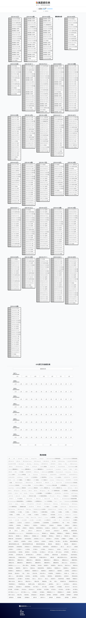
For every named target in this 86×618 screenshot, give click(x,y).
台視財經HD (43, 541)
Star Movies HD (63, 506)
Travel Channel (21, 517)
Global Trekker (11, 488)
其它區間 (44, 9)
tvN (59, 520)
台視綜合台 (36, 541)
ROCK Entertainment (65, 504)
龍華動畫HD (69, 594)
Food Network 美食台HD (39, 485)
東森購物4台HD (35, 570)
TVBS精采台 (36, 514)
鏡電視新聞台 (28, 586)
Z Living (46, 517)
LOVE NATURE (66, 493)
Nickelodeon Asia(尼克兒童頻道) (71, 501)
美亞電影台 (27, 578)
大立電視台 (27, 549)
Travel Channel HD (11, 517)
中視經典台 (18, 525)
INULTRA (25, 493)
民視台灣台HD (43, 573)
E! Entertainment (44, 474)
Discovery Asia (68, 472)
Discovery (76, 472)
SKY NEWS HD (31, 506)
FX (52, 482)
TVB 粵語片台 (35, 512)
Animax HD (20, 458)
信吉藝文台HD (55, 528)
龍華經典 (51, 597)
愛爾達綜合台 (56, 560)
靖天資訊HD (53, 589)
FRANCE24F (47, 482)
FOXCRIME (76, 480)
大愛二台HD (69, 546)
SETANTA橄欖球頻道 (13, 506)
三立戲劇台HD (11, 522)
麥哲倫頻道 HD (34, 594)
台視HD (9, 541)
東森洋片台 (25, 568)
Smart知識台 (55, 506)
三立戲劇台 (75, 520)
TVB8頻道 (29, 514)
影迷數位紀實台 (12, 557)
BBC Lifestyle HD (37, 461)
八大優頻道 (69, 528)
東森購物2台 (66, 568)
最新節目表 (43, 369)
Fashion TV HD (59, 482)
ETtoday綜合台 (58, 477)
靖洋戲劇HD (34, 592)
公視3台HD (30, 530)
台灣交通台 (56, 538)
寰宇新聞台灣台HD (30, 554)
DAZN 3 (76, 469)
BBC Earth (18, 461)
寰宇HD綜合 (50, 552)
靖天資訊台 (61, 589)
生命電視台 (42, 576)
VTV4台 (27, 517)
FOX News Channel (60, 480)
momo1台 (17, 520)
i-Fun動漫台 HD (67, 517)
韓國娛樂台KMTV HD (51, 592)
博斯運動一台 (18, 536)
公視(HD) (76, 528)
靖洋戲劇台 (42, 592)
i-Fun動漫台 (75, 517)
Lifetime (24, 496)
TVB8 (24, 514)
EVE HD (9, 480)
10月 (35, 376)
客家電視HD (27, 552)
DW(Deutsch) (36, 472)
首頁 (21, 610)
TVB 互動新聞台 (11, 512)
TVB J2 (66, 509)
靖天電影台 (75, 589)
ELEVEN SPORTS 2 (62, 474)
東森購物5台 (43, 570)
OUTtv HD (10, 504)
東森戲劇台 (10, 568)
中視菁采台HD (43, 525)
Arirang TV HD (34, 458)
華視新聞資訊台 (22, 584)
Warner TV (40, 517)
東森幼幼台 (75, 565)
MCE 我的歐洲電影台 (43, 496)
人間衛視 (18, 528)
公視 (10, 530)
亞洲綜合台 (75, 525)
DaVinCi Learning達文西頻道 (47, 472)
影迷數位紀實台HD (22, 557)
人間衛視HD (24, 528)
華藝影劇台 (44, 581)
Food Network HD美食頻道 (14, 485)
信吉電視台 (62, 528)
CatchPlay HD (34, 466)
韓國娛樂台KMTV (61, 592)
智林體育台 (53, 565)
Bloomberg (29, 464)
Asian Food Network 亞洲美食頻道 (70, 458)
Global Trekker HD (73, 485)
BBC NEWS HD (46, 461)
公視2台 (16, 530)
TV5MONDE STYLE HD (52, 509)
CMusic (66, 464)
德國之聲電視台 (74, 557)
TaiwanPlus (60, 514)
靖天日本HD (67, 586)
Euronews (52, 480)
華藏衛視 (68, 578)
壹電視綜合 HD (28, 546)
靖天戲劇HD (52, 586)
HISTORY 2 (10, 493)
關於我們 (22, 611)
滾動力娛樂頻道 (19, 576)
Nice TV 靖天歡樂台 (48, 501)
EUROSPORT (75, 477)
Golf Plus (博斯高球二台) (45, 488)
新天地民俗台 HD (73, 562)
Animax (26, 458)
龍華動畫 (62, 594)
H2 (65, 488)
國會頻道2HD (74, 544)
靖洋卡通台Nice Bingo (25, 592)
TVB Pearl (76, 509)
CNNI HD (27, 466)
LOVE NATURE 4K (58, 493)
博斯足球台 (10, 536)
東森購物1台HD (57, 568)
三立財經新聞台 (45, 522)
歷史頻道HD (17, 573)
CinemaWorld (58, 469)
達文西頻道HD (67, 584)
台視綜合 (30, 541)
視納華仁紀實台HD (42, 584)
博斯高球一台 (59, 536)
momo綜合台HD (47, 520)
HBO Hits (10, 490)
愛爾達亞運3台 (29, 560)
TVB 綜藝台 (60, 512)
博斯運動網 (44, 536)
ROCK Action (55, 504)
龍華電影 (67, 597)
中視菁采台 (35, 525)
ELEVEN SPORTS (11, 477)
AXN (14, 458)
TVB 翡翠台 (67, 512)
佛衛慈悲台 (31, 528)
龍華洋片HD (43, 597)
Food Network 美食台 (26, 485)
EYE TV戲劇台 (19, 480)
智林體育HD (46, 565)
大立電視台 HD (19, 549)
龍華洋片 (35, 597)
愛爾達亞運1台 (12, 560)
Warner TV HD (33, 517)
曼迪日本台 (60, 565)
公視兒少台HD (39, 530)
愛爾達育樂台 (74, 560)
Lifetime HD (18, 496)
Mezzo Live (56, 498)
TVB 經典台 (52, 512)
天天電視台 (43, 549)
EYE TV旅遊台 (36, 480)
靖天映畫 (10, 589)
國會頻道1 (50, 544)
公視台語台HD (57, 530)
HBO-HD (30, 490)
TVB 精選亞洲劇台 (44, 512)
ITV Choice (32, 493)
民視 (23, 573)
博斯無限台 (52, 533)
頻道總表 (69, 592)
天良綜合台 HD (51, 549)
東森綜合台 (32, 568)
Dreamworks (35, 474)
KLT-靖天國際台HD (48, 493)
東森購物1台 (49, 568)
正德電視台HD (75, 570)
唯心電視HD (58, 541)
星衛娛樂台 (33, 565)
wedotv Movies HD (66, 520)
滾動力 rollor (11, 576)
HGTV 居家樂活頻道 (56, 490)
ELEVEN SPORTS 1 (53, 474)
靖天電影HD (68, 589)
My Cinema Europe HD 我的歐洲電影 (69, 498)
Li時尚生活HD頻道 (32, 496)
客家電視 (20, 552)
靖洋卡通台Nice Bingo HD (13, 592)
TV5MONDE (60, 509)
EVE (14, 480)
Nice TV (55, 501)
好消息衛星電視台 (12, 552)
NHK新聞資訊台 (29, 501)
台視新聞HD (16, 541)
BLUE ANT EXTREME (12, 464)
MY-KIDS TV (11, 498)
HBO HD (76, 488)
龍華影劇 (76, 594)
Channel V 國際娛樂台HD (13, 469)
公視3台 (22, 530)
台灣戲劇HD (63, 538)
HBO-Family (24, 490)
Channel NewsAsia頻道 (72, 466)
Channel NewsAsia (61, 466)
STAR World (39, 506)
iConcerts (10, 520)
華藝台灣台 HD (29, 581)
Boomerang (36, 464)
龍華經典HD (58, 597)
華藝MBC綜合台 (12, 581)
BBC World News (61, 461)
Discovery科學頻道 (22, 474)
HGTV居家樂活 (65, 490)
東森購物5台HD (52, 570)
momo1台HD (24, 520)
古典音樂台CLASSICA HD (39, 538)
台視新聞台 (23, 541)
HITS (21, 493)
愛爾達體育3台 (38, 562)
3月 (61, 384)
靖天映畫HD (16, 589)
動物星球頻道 (74, 530)
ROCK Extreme (74, 504)
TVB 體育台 (18, 514)
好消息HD (59, 549)
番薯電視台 (50, 576)
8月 (52, 376)
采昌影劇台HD (19, 586)
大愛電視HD (11, 549)
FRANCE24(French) (29, 482)
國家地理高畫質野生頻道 (28, 544)
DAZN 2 (70, 469)
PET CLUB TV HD (30, 504)
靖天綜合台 (24, 589)
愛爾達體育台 (56, 562)
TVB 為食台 (27, 512)
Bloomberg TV (21, 464)
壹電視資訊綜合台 (37, 546)
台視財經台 (51, 541)
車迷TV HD (58, 584)
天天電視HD (35, 549)
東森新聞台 (18, 568)
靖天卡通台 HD (36, 586)
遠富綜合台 (75, 584)
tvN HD (55, 520)
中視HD (68, 522)
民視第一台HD (75, 573)
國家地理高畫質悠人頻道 (14, 544)
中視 (63, 522)
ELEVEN (27, 477)
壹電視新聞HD (11, 546)
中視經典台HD (27, 525)
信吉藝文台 (47, 528)
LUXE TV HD (10, 496)
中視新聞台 (11, 525)
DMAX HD (10, 472)
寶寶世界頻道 (55, 554)
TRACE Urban (28, 509)
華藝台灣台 (36, 581)
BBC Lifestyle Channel (27, 461)
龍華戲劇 (19, 597)
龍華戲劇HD (27, 597)
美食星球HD (53, 578)
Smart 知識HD (47, 506)
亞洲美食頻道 (11, 528)
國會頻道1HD (58, 544)
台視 (77, 538)
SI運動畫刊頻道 (22, 506)
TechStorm (75, 514)
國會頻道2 (66, 544)
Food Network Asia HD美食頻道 (71, 482)
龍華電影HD (74, 597)
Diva (29, 474)
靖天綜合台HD (32, 589)
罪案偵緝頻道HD (11, 578)
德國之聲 (52, 557)
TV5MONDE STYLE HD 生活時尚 (39, 509)
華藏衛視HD (75, 578)
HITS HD (16, 493)
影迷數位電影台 (33, 557)
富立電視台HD (43, 552)
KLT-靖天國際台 (39, 493)
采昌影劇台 (11, 586)
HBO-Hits (35, 490)
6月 (69, 376)
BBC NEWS (54, 461)
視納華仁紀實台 (31, 584)
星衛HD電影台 (26, 565)
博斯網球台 (75, 533)
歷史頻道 (10, 573)
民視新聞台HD (59, 573)
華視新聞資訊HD (12, 584)
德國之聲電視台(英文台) (62, 557)
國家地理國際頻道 (74, 541)
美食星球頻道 (61, 578)
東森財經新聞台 (41, 568)
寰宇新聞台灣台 (19, 554)
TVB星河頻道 (52, 514)
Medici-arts (38, 498)
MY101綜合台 (20, 498)
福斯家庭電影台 (58, 576)
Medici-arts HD (29, 498)
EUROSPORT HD (67, 477)
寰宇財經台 (47, 554)
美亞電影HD (20, 578)
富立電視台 (34, 552)
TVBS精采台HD (44, 514)
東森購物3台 (11, 570)
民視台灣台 (35, 573)
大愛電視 (76, 546)
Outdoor (16, 504)
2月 (66, 384)
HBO (48, 490)
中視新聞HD (75, 522)
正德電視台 (67, 570)
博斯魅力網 (10, 538)
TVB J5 (70, 509)
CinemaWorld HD (49, 469)
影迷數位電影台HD (43, 557)
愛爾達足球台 (11, 562)
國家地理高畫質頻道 (40, 544)
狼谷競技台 (28, 576)
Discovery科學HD (11, 474)
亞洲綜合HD (67, 525)
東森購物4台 (27, 570)
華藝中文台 (20, 581)
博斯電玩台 (51, 536)
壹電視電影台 (46, 546)
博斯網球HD (68, 533)
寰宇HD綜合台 (59, 552)
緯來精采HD (66, 576)
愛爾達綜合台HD (65, 560)
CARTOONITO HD (44, 464)
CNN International (19, 466)
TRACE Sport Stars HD (73, 506)
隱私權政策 (22, 614)
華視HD (55, 581)
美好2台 (46, 578)
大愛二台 (62, 546)
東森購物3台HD (19, 570)
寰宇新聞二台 (75, 552)
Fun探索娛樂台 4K (63, 485)
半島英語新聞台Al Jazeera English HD (15, 533)
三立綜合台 (19, 522)
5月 (51, 384)
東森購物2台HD (74, 568)
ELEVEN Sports (20, 477)
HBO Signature (17, 490)
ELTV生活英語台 (34, 477)
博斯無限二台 (45, 533)
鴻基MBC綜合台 (11, 594)
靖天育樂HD (39, 589)
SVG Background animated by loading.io (58, 610)
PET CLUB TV (38, 504)
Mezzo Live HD (47, 498)
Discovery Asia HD (59, 472)
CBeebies (60, 464)
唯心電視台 (65, 541)
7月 (61, 376)
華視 (51, 581)
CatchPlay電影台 (43, 466)
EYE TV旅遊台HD (44, 480)
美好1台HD (40, 578)
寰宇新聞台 (11, 554)
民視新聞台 (50, 573)
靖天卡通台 (44, 586)
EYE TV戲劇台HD (28, 480)
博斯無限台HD (60, 533)
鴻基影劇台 (26, 594)
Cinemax (65, 469)
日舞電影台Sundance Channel (14, 565)
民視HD (28, 573)
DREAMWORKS (29, 472)
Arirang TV (42, 458)
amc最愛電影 (52, 517)
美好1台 (34, 578)
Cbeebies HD (52, 466)
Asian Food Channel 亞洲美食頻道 (53, 458)
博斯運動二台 (27, 536)
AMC (9, 458)
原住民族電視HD (18, 538)
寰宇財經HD (39, 554)
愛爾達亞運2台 (20, 560)
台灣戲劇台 (71, 538)
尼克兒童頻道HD (64, 554)
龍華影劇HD (11, 597)
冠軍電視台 (65, 530)
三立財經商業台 (36, 522)
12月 (17, 376)
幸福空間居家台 (74, 554)
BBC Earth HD (11, 461)
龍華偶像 (49, 594)
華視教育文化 (63, 581)
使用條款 (22, 613)
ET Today (51, 477)
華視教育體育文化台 (73, 581)
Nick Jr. (61, 501)
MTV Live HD (52, 496)
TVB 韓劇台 (10, 514)
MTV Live (58, 496)
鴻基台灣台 (19, 594)
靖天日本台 (75, 586)
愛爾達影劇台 (38, 560)
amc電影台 (60, 517)
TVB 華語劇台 (75, 512)
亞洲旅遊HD (51, 525)
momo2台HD (38, 520)
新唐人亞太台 (64, 562)
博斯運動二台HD (35, 536)
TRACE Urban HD (20, 509)
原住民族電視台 (28, 538)
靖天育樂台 (46, 589)
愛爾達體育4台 (47, 562)
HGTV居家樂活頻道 (74, 490)
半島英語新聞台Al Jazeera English (33, 533)
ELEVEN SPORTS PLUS (73, 474)
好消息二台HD (74, 549)
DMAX (16, 472)
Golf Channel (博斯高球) (21, 488)
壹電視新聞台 (19, 546)
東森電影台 (59, 570)
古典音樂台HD (49, 538)
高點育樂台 (75, 592)
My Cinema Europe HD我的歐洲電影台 (16, 501)
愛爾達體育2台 (29, 562)
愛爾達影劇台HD (47, 560)
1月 (71, 384)
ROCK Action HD (47, 504)
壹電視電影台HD (54, 546)
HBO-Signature (43, 490)
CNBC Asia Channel (74, 464)
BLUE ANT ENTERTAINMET (72, 461)
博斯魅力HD (75, 536)
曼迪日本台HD (68, 565)
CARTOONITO (53, 464)
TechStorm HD (68, 514)
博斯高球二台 (67, 536)
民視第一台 (66, 573)
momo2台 (31, 520)
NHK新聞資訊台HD (38, 501)
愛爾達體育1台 (20, 562)
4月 (56, 384)
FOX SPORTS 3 (68, 480)
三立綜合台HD (27, 522)
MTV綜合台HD (66, 496)
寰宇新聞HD (66, 552)
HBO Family (70, 488)
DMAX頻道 (21, 472)
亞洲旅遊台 (59, 525)
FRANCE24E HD (39, 482)
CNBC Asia (11, 466)
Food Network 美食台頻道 (51, 485)
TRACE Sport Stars (11, 509)
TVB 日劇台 (20, 512)
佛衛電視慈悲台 (39, 528)
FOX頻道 (10, 482)
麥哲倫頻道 (42, 594)
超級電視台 (51, 584)
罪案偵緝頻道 (75, 576)
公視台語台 (47, 530)
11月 (26, 376)
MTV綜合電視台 (74, 496)
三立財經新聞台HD (56, 522)
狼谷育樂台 (35, 576)
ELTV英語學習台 (43, 477)
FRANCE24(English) (19, 482)
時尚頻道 (40, 565)
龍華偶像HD (55, 594)
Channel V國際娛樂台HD (39, 469)
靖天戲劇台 (59, 586)
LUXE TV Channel (74, 493)
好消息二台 (66, 549)
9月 (44, 376)
